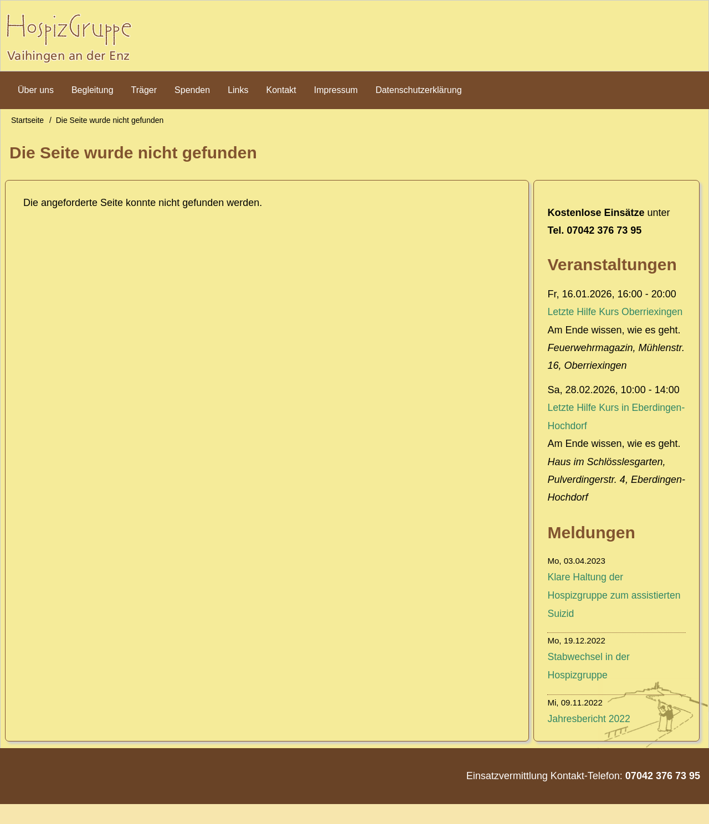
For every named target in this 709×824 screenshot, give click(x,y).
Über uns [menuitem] (36, 92)
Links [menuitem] (238, 92)
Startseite (27, 123)
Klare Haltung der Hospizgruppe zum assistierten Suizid (615, 616)
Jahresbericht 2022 (589, 738)
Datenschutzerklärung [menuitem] (419, 92)
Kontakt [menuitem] (281, 92)
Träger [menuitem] (144, 92)
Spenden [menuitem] (192, 92)
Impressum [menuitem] (336, 92)
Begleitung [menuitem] (92, 92)
